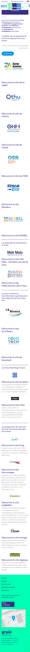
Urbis (22, 405)
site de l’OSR (21, 176)
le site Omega (20, 538)
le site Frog (18, 445)
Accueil (4, 17)
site (17, 114)
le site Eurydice (20, 382)
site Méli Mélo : (15, 262)
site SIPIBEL (21, 236)
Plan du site (6, 584)
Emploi (4, 581)
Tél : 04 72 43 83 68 (7, 644)
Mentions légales (8, 587)
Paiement (5, 590)
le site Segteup (20, 560)
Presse (4, 578)
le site (16, 405)
